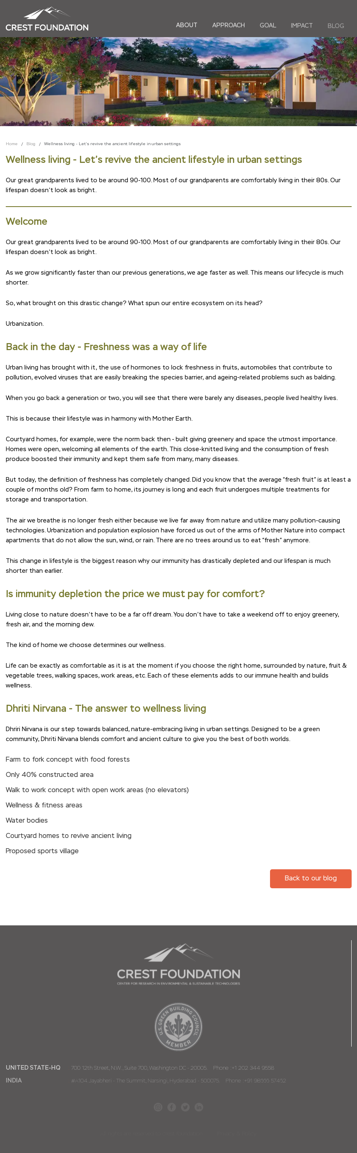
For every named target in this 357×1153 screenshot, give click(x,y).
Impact (302, 26)
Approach (228, 25)
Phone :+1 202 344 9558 (242, 1068)
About (186, 25)
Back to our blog (311, 878)
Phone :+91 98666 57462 (255, 1081)
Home (12, 144)
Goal (268, 26)
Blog (336, 27)
